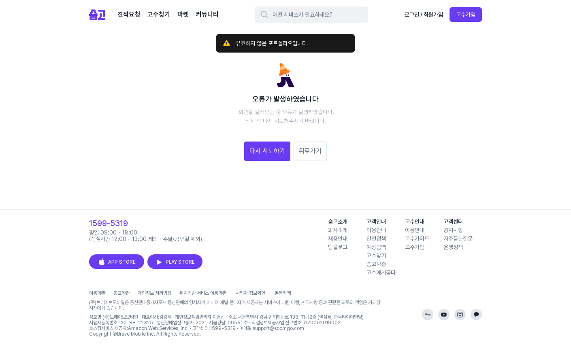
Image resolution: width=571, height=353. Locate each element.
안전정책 (376, 238)
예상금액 (376, 247)
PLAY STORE (175, 262)
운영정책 (453, 247)
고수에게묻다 (381, 272)
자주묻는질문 (458, 238)
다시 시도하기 (267, 151)
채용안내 (337, 238)
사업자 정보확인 (250, 293)
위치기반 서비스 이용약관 (202, 293)
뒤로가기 (310, 151)
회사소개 (337, 230)
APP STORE (117, 262)
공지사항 (453, 230)
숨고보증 (376, 264)
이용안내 (376, 230)
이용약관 (97, 293)
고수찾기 (376, 255)
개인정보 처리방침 (154, 293)
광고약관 (121, 293)
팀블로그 (337, 247)
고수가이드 (417, 238)
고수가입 (465, 14)
